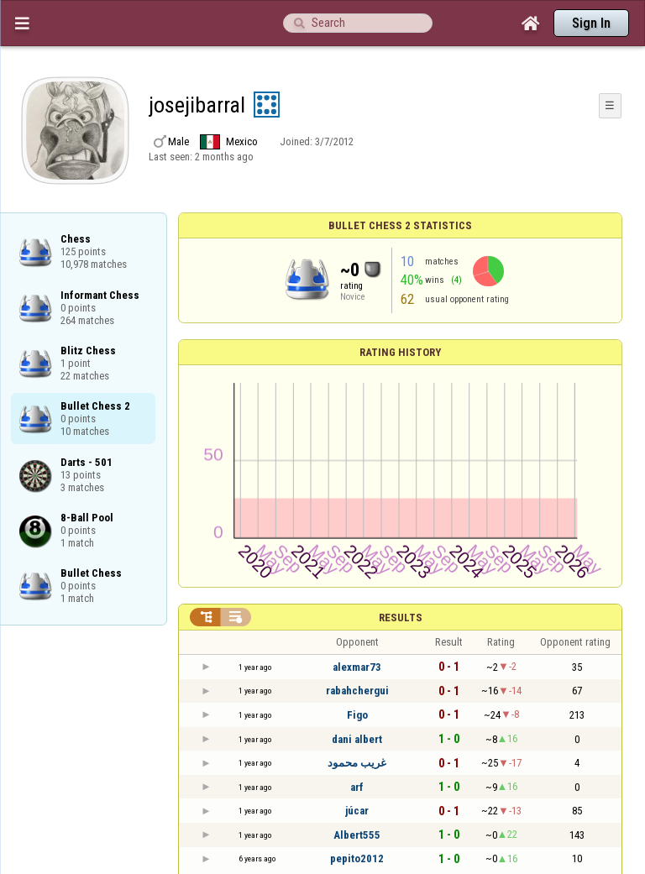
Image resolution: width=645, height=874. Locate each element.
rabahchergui (357, 690)
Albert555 (356, 835)
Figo (357, 715)
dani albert (357, 739)
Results (400, 617)
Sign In (591, 23)
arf (357, 787)
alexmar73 (357, 667)
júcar (357, 810)
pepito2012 (357, 858)
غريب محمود (357, 762)
